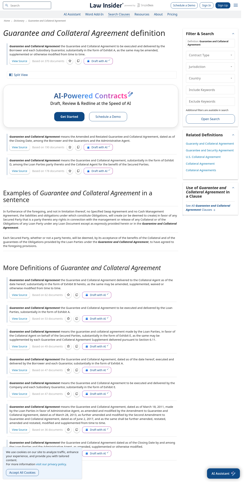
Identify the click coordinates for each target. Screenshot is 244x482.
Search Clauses (119, 14)
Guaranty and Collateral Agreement (210, 143)
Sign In (206, 5)
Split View (18, 75)
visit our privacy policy (51, 464)
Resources (141, 14)
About (158, 14)
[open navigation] (235, 5)
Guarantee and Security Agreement (210, 150)
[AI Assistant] (223, 473)
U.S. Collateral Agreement (203, 157)
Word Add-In (94, 14)
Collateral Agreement (200, 163)
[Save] (70, 61)
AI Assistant (72, 14)
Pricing (172, 14)
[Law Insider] (121, 5)
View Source (19, 61)
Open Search (210, 119)
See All (208, 208)
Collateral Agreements (201, 170)
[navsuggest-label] (27, 5)
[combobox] (27, 5)
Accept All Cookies (22, 472)
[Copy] (78, 61)
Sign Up (223, 5)
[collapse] (231, 55)
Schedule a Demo (184, 5)
